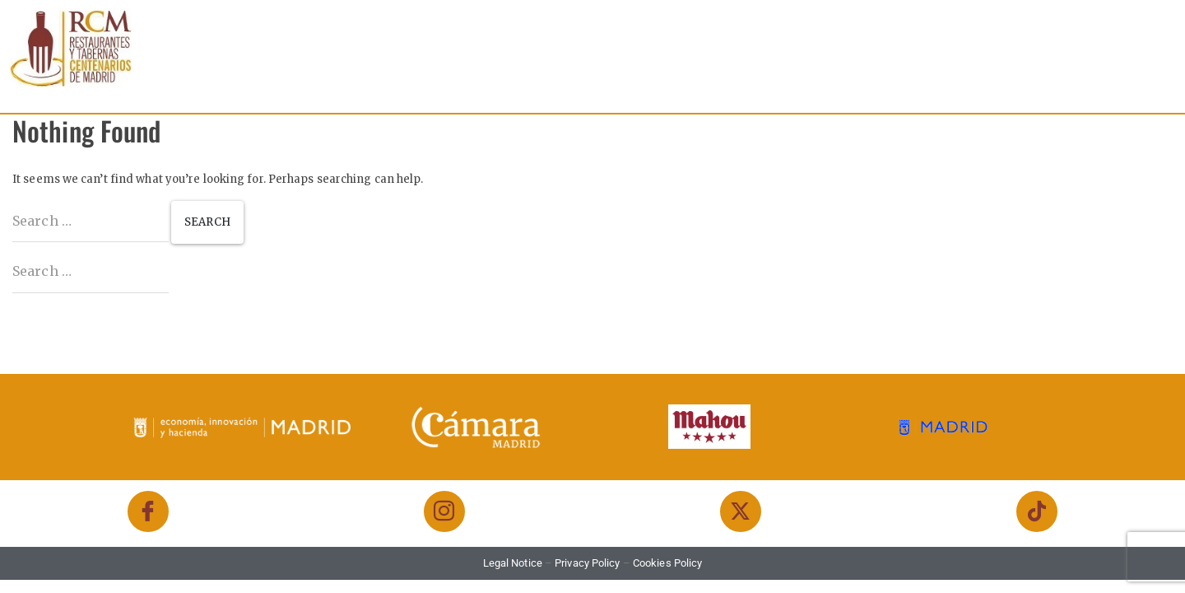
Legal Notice (512, 563)
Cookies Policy (667, 563)
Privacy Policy (587, 563)
